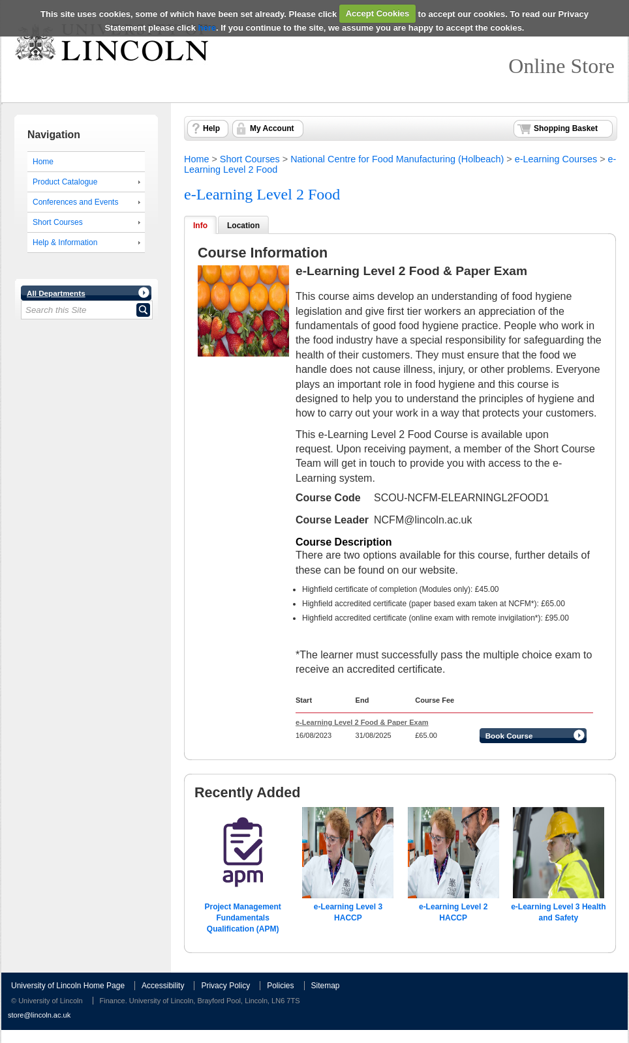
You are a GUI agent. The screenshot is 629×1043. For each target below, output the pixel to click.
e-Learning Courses (556, 159)
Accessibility (163, 985)
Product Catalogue (65, 181)
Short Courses (58, 222)
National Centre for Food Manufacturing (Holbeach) (397, 159)
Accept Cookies (378, 13)
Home (43, 161)
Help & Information (65, 242)
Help (211, 128)
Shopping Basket (566, 128)
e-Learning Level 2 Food (262, 194)
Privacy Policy (225, 985)
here (207, 28)
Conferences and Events (75, 202)
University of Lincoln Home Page (68, 985)
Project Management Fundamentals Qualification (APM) (242, 917)
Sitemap (325, 985)
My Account (272, 128)
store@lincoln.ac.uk (39, 1015)
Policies (280, 985)
